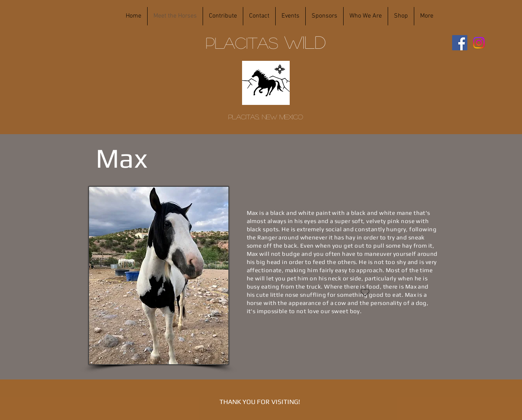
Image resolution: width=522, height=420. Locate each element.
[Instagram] (478, 42)
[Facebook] (459, 42)
